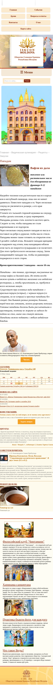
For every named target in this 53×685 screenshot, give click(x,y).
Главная (13, 10)
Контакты (13, 22)
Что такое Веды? (13, 650)
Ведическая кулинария (23, 152)
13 (19, 383)
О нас (38, 22)
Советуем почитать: (11, 450)
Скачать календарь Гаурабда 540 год (12, 386)
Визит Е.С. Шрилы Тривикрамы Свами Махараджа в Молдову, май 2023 (25, 397)
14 (26, 383)
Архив (13, 16)
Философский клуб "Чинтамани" (23, 541)
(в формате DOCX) (31, 386)
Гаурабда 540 (30, 369)
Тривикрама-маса (16, 369)
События (38, 10)
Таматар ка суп (6, 508)
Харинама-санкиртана (17, 584)
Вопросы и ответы (38, 16)
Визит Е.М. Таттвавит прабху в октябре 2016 (15, 401)
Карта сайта (26, 29)
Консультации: (8, 412)
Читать (26, 360)
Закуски (4, 156)
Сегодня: (5, 367)
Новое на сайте (8, 392)
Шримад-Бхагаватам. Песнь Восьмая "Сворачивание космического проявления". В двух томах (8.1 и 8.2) (29, 458)
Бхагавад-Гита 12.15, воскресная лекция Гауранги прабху (20, 406)
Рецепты (43, 152)
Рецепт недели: (8, 484)
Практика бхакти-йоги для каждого (25, 619)
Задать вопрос (26, 422)
